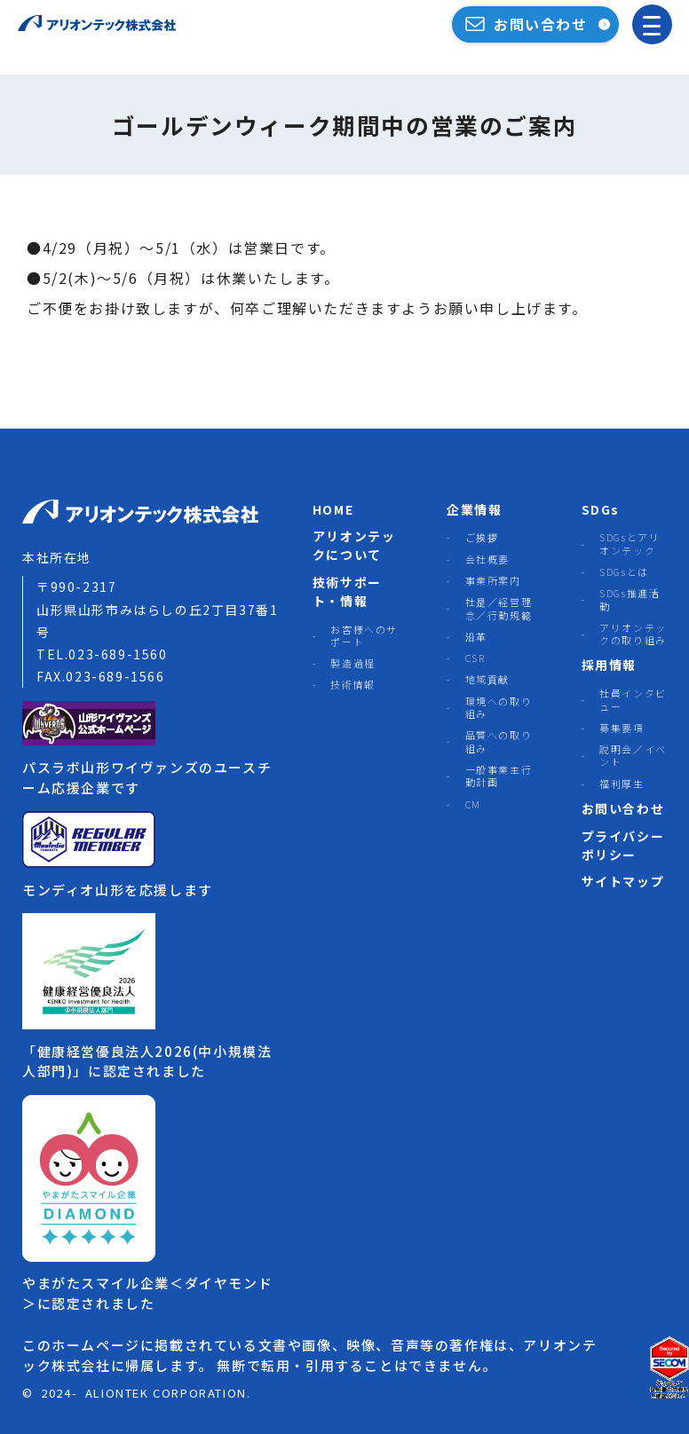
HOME (333, 509)
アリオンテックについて (354, 545)
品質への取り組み (499, 741)
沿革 (476, 636)
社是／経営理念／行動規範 (499, 608)
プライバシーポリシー (623, 845)
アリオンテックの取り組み (633, 634)
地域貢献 (487, 679)
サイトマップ (623, 881)
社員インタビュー (633, 700)
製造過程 (352, 663)
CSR (475, 657)
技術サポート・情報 (347, 591)
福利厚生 (621, 783)
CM (473, 804)
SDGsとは (624, 571)
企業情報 (474, 509)
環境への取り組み (499, 708)
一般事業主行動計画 (499, 776)
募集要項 (621, 727)
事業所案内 (493, 580)
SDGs (601, 509)
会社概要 (487, 559)
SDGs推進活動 (629, 599)
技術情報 (352, 684)
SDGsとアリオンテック (629, 543)
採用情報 (609, 665)
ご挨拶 (482, 537)
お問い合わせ (623, 808)
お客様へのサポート (364, 636)
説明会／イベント (633, 755)
